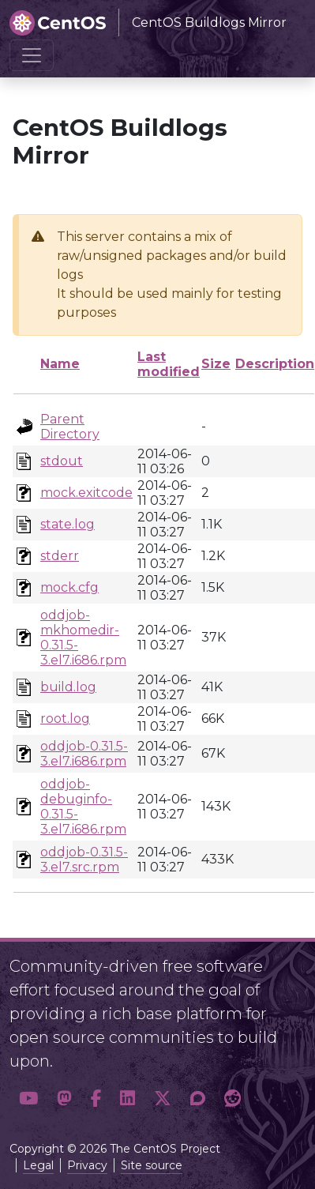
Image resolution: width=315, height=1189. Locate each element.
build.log (68, 686)
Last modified (168, 364)
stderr (59, 555)
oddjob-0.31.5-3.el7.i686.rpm (84, 754)
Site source (151, 1165)
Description (274, 363)
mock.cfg (69, 587)
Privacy (87, 1165)
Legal (38, 1165)
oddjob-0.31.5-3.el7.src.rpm (84, 860)
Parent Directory (69, 427)
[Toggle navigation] (31, 55)
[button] (28, 1099)
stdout (61, 460)
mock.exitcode (86, 492)
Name (60, 363)
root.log (65, 718)
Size (216, 363)
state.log (67, 524)
